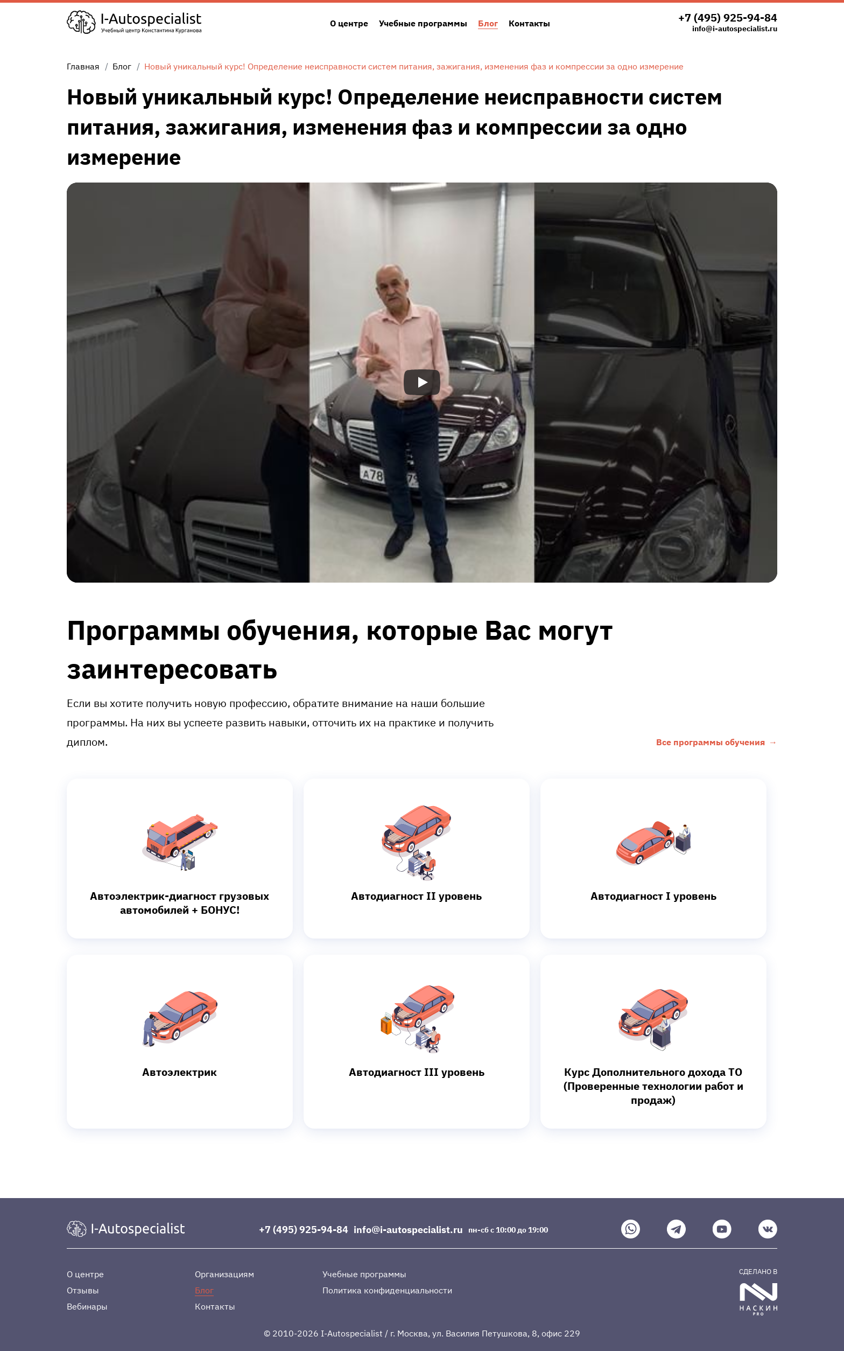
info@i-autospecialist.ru (734, 28)
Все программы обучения (710, 742)
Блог (488, 23)
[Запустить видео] (422, 382)
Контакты (529, 23)
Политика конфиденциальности (387, 1290)
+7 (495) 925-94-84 (727, 17)
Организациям (224, 1274)
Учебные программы (423, 23)
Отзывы (83, 1290)
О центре (349, 23)
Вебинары (87, 1306)
